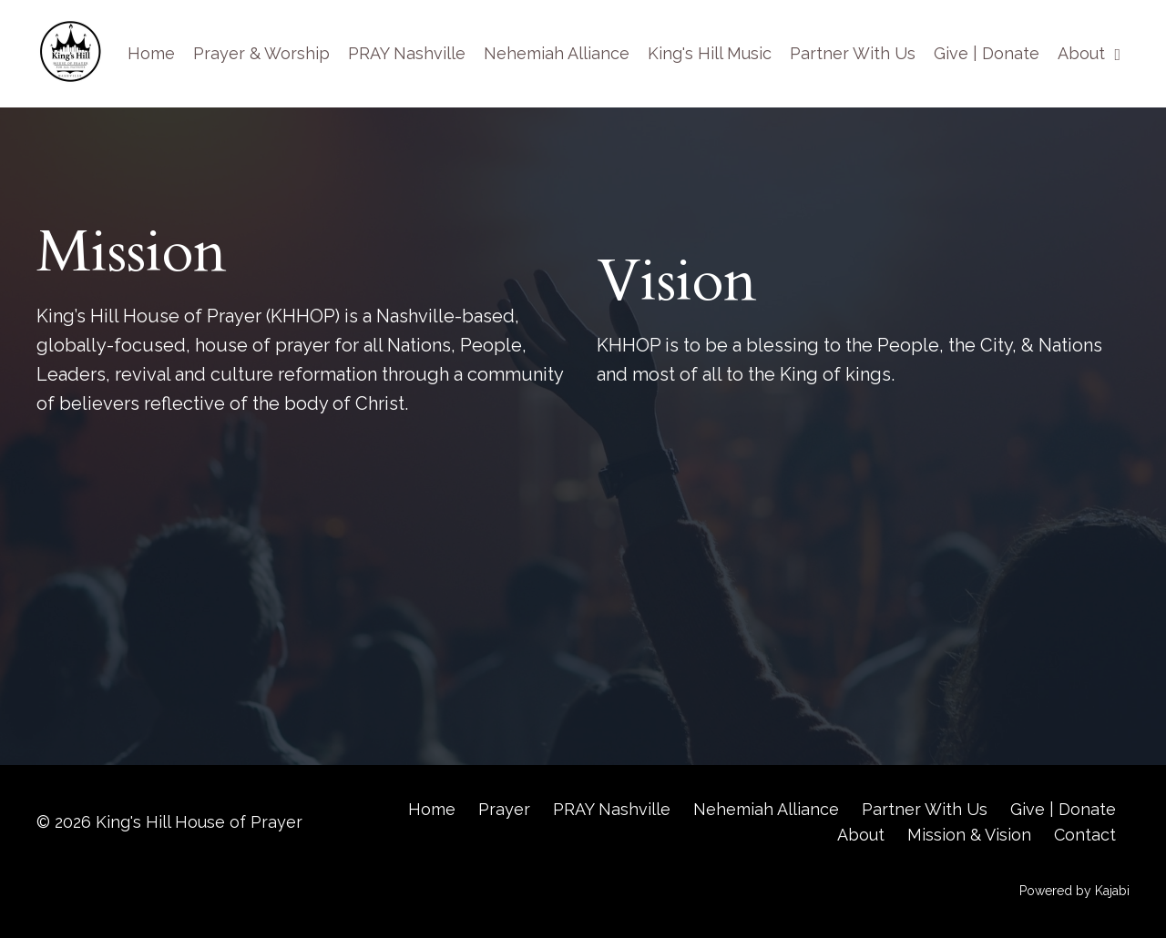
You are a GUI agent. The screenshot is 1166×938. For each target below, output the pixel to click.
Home (151, 53)
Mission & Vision (969, 834)
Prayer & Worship (261, 53)
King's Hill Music (710, 53)
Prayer (504, 809)
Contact (1085, 834)
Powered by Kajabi (1074, 890)
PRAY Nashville (406, 53)
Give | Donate (986, 53)
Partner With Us (852, 53)
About (1089, 53)
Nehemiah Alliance (556, 53)
